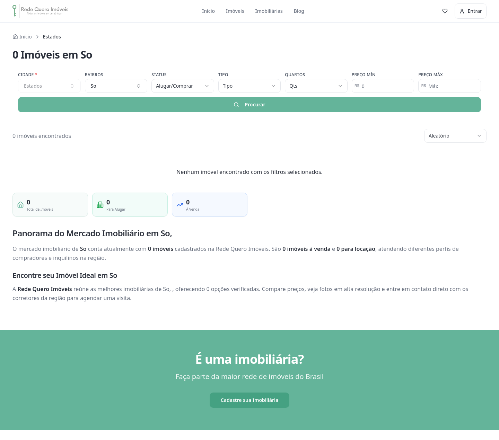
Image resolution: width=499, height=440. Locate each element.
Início (208, 11)
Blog (299, 11)
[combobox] (116, 86)
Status (159, 75)
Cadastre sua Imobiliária (249, 400)
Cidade (27, 75)
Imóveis (235, 11)
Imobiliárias (269, 11)
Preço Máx (430, 75)
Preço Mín (364, 75)
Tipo (223, 75)
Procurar (249, 104)
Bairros (94, 75)
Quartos (295, 75)
